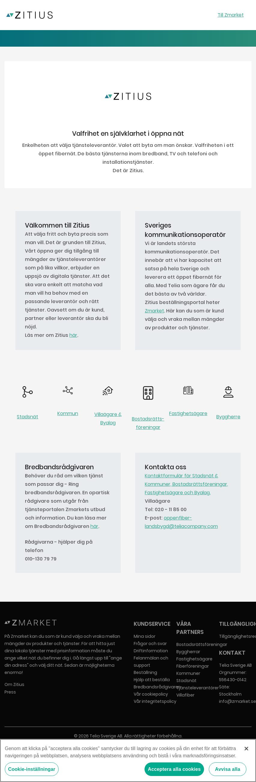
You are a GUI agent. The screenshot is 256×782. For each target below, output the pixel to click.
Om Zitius (14, 684)
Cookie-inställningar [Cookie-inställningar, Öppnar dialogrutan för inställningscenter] (31, 769)
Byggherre (228, 416)
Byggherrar (188, 652)
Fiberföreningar (192, 666)
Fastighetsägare (188, 413)
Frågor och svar (150, 644)
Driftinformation (151, 651)
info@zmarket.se (237, 701)
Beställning (145, 672)
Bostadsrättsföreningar (201, 644)
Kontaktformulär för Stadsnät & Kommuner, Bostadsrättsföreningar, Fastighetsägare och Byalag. (186, 484)
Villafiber (185, 695)
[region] (128, 760)
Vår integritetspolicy (155, 701)
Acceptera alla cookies (174, 769)
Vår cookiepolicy (151, 694)
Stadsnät (27, 416)
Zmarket (154, 310)
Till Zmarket (231, 14)
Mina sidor (144, 636)
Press (10, 692)
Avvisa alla (227, 769)
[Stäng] (246, 748)
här (73, 335)
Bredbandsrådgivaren (157, 687)
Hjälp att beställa (152, 680)
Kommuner (188, 673)
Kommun (67, 413)
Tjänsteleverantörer (197, 688)
